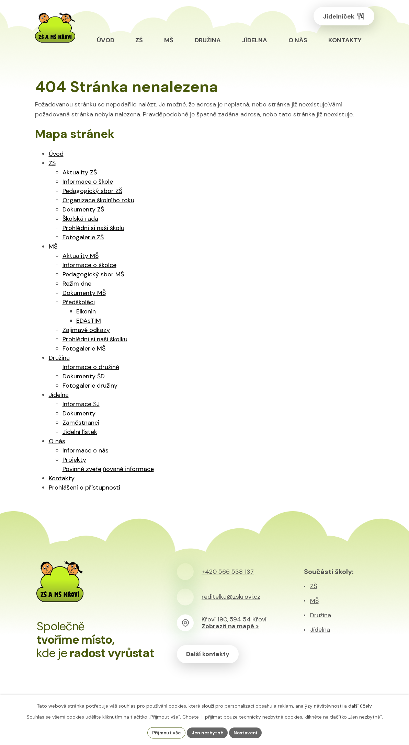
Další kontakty (209, 654)
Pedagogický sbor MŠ (93, 274)
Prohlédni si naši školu (93, 228)
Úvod (56, 154)
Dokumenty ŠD (84, 376)
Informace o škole (88, 181)
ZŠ (52, 163)
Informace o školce (89, 265)
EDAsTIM (88, 321)
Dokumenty (79, 413)
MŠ (53, 246)
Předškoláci (79, 302)
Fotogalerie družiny (90, 385)
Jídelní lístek (80, 432)
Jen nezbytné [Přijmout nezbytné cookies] (208, 732)
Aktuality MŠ (81, 256)
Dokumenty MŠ (84, 293)
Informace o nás (86, 450)
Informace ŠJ (81, 404)
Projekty (74, 460)
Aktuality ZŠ (80, 172)
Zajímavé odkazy (86, 330)
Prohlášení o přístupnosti (84, 487)
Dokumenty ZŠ (83, 209)
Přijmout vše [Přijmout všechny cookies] (164, 732)
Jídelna (59, 395)
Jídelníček (341, 17)
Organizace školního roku (98, 200)
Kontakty (62, 478)
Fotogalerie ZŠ (83, 237)
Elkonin (86, 311)
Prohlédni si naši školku (95, 339)
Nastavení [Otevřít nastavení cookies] (248, 732)
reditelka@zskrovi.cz (231, 597)
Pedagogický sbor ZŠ (92, 191)
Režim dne (77, 283)
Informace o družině (91, 367)
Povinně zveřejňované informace (108, 469)
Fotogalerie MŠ (84, 348)
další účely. (360, 705)
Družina (59, 358)
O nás (57, 441)
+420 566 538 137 (228, 572)
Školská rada (80, 219)
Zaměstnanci (81, 423)
